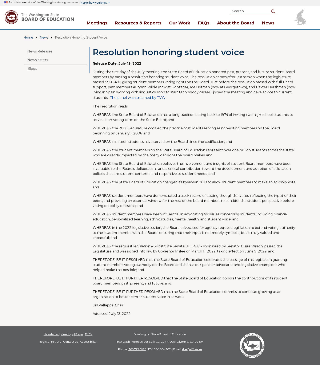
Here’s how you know (94, 2)
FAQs (203, 22)
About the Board (235, 22)
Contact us (70, 341)
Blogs (32, 69)
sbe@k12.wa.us (192, 349)
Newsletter (51, 334)
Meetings (97, 22)
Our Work (179, 22)
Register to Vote (50, 341)
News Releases (39, 51)
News (268, 22)
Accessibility (88, 341)
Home (28, 37)
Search (274, 11)
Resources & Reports (138, 22)
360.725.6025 (137, 349)
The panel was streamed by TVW (137, 98)
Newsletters (37, 60)
